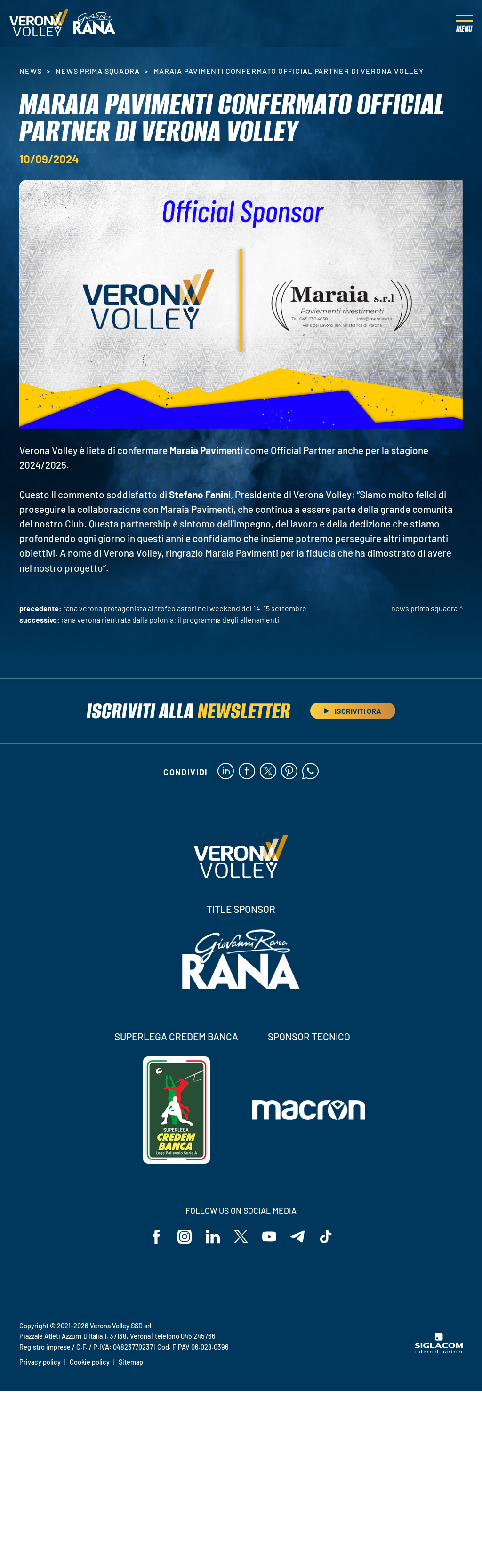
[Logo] (38, 23)
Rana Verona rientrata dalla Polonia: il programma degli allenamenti (170, 619)
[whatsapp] (310, 772)
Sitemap (131, 1362)
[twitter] (268, 772)
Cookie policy (90, 1362)
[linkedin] (225, 772)
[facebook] (247, 772)
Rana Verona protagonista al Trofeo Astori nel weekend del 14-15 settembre (184, 608)
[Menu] (464, 23)
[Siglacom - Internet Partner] (439, 1351)
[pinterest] (289, 772)
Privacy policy (40, 1362)
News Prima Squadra (98, 70)
